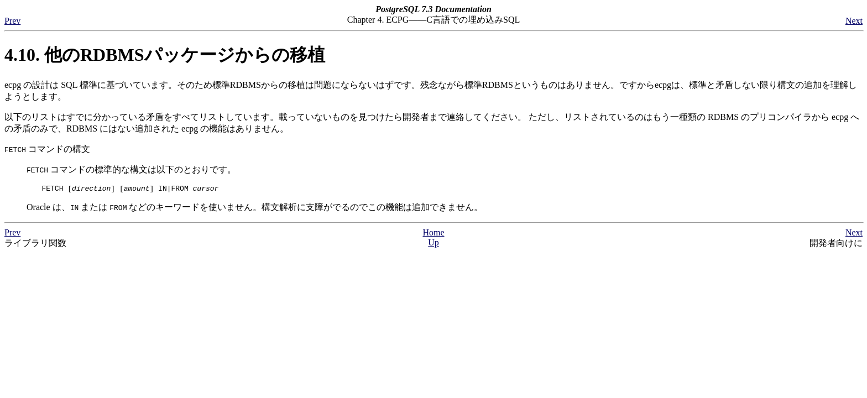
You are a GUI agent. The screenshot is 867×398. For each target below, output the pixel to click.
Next (854, 20)
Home (433, 234)
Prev (12, 20)
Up (433, 244)
